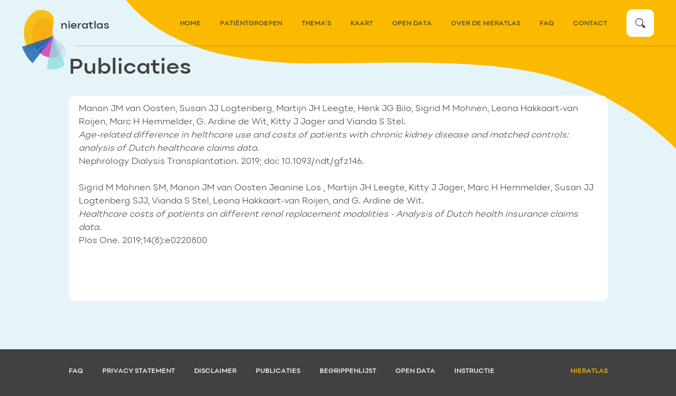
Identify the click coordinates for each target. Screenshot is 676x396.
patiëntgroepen (251, 23)
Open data (412, 23)
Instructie (474, 371)
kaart (361, 23)
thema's (316, 23)
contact (590, 23)
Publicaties (278, 371)
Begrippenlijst (348, 371)
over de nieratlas (485, 23)
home (190, 23)
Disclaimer (215, 371)
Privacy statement (138, 371)
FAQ (547, 23)
